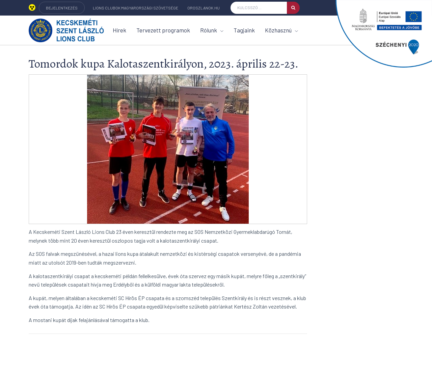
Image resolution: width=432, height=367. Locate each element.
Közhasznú (281, 30)
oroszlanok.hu (203, 7)
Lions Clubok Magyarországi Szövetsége (135, 7)
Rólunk (211, 30)
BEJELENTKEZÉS (62, 7)
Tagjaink (244, 30)
